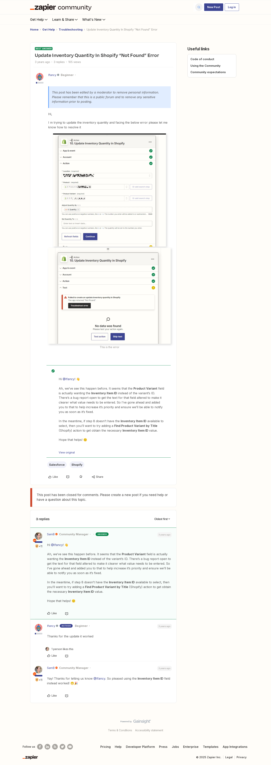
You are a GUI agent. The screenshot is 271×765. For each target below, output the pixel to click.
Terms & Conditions (120, 730)
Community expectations (208, 72)
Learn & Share (65, 19)
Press (163, 747)
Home (34, 29)
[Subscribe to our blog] (55, 747)
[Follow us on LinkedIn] (47, 747)
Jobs (175, 747)
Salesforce (57, 464)
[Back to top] (263, 724)
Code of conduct (202, 59)
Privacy (242, 757)
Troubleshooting (71, 29)
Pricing (105, 747)
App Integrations (235, 747)
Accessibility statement (149, 730)
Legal (229, 757)
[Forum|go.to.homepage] (61, 7)
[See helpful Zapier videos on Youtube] (70, 747)
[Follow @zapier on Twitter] (62, 747)
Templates (210, 747)
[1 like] (59, 649)
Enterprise (191, 747)
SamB (51, 534)
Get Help (39, 19)
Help (118, 747)
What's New (94, 19)
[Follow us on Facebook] (40, 747)
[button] (213, 7)
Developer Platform (140, 747)
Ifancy (52, 75)
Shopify (77, 464)
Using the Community (205, 65)
